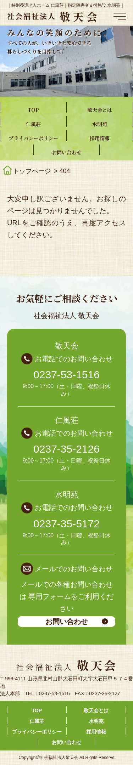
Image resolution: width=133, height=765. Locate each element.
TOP (33, 109)
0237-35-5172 (66, 523)
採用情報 (100, 138)
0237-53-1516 (66, 374)
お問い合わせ (67, 152)
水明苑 (99, 123)
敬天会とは (99, 109)
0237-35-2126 (66, 449)
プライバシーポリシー (33, 138)
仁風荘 (33, 123)
